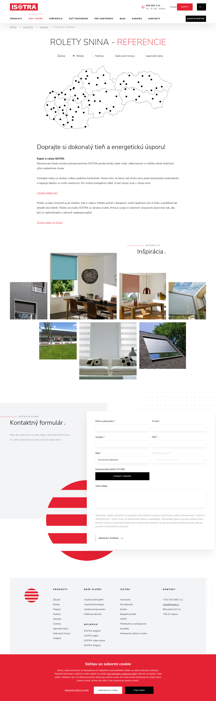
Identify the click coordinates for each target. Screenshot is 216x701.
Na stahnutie (126, 605)
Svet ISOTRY (36, 18)
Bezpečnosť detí (128, 615)
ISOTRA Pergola (92, 646)
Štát (98, 454)
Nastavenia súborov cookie (133, 634)
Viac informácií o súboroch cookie (122, 674)
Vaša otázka (101, 488)
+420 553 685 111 (173, 600)
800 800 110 (149, 5)
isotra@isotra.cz (171, 605)
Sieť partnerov (78, 18)
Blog (123, 18)
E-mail (156, 421)
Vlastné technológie (94, 605)
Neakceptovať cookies (108, 690)
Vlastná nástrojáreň (93, 600)
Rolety (80, 56)
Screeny (57, 624)
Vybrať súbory (122, 478)
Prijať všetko (139, 690)
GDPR (123, 620)
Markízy (99, 56)
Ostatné (57, 639)
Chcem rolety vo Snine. (50, 222)
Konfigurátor (196, 18)
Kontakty (154, 18)
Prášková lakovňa (92, 615)
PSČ (155, 437)
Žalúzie (61, 56)
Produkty (16, 18)
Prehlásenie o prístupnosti (133, 624)
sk (200, 7)
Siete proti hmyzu (125, 56)
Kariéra (137, 18)
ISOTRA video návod (94, 641)
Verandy (57, 620)
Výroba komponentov (94, 610)
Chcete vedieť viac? (47, 193)
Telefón (100, 437)
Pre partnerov (104, 18)
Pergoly (57, 610)
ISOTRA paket (91, 636)
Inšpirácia (55, 18)
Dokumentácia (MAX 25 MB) (110, 471)
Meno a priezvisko (105, 421)
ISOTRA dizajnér (92, 631)
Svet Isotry (125, 600)
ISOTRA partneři (161, 454)
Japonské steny (154, 56)
